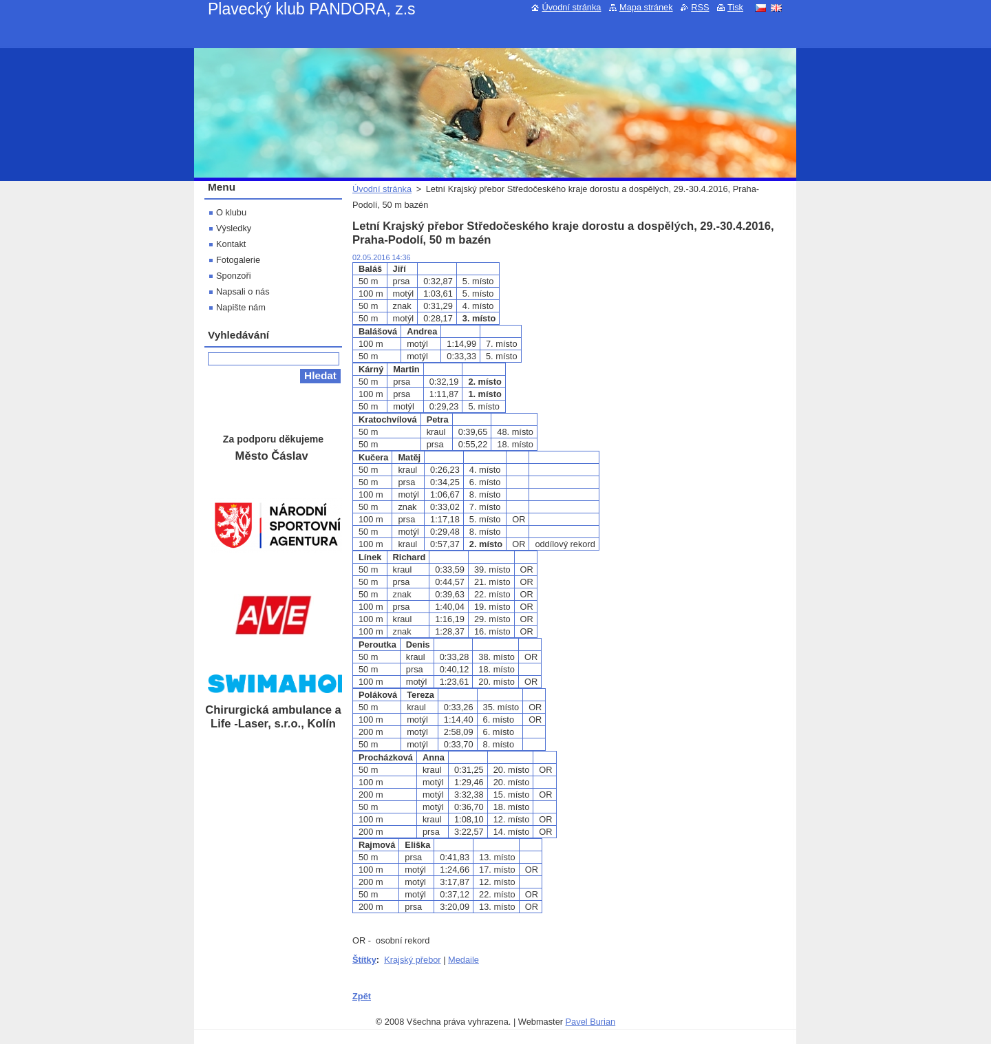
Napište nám (241, 307)
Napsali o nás (243, 291)
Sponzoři (233, 275)
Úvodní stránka (382, 189)
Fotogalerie (238, 260)
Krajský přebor (412, 960)
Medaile (463, 960)
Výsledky (233, 228)
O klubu (231, 212)
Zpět (361, 996)
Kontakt (231, 244)
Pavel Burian (591, 1021)
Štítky (364, 960)
